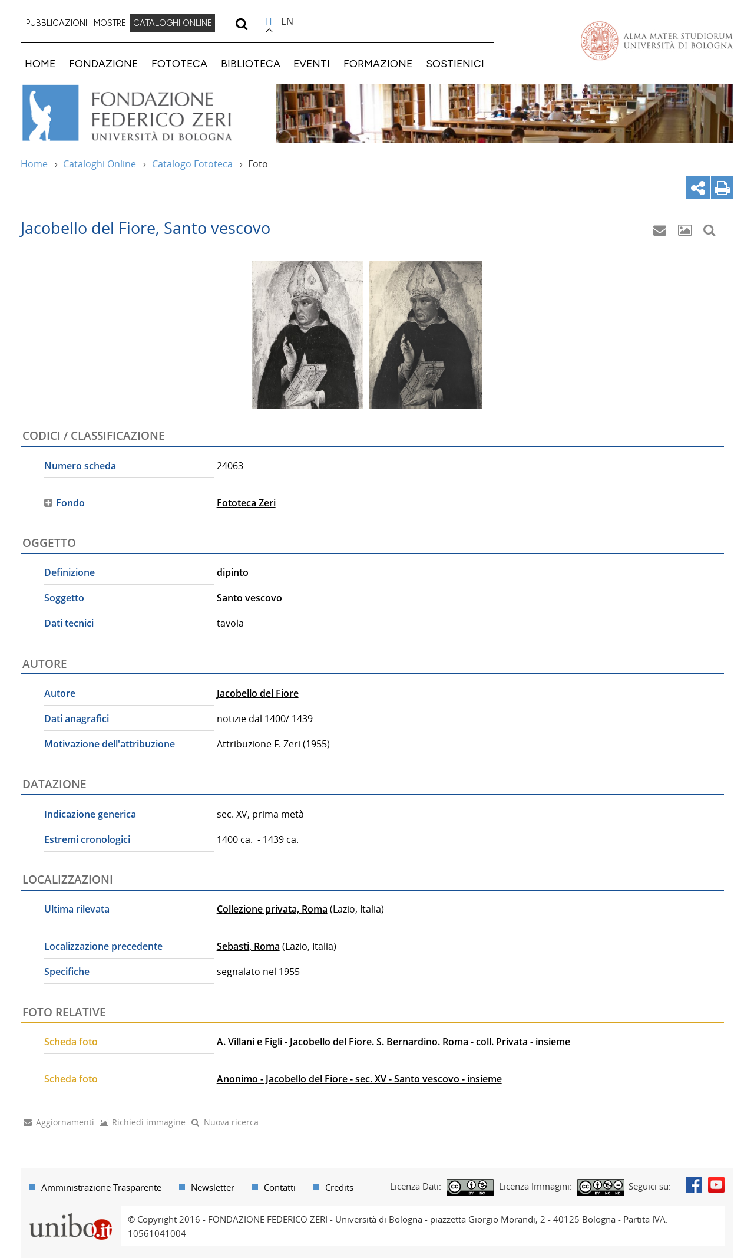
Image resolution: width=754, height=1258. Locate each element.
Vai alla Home (142, 113)
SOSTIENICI (455, 63)
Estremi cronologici (87, 839)
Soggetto (64, 597)
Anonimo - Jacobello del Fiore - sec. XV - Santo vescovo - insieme (359, 1078)
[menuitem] (56, 23)
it (269, 21)
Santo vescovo (249, 597)
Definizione (69, 572)
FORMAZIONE (377, 63)
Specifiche (67, 971)
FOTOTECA (179, 63)
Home (34, 163)
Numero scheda (80, 465)
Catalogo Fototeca (192, 163)
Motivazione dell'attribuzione (109, 743)
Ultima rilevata (77, 909)
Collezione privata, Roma (272, 909)
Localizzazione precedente (103, 946)
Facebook (694, 1185)
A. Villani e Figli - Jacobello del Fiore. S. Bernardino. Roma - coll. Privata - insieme (393, 1041)
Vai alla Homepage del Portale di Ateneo (656, 40)
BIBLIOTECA (250, 63)
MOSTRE (110, 23)
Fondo (70, 502)
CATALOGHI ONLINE (172, 23)
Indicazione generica (90, 814)
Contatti (280, 1187)
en (287, 21)
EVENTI (311, 63)
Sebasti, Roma (248, 946)
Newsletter (212, 1187)
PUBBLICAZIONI (56, 23)
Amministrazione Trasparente (101, 1187)
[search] (241, 23)
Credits (339, 1187)
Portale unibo (70, 1213)
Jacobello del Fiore (258, 693)
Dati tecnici (69, 623)
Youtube (716, 1185)
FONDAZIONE (103, 63)
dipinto (233, 572)
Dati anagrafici (76, 718)
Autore (59, 693)
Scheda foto (71, 1041)
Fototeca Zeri (246, 502)
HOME (40, 63)
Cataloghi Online (99, 163)
